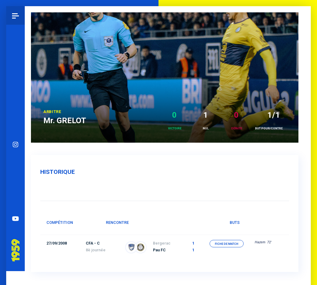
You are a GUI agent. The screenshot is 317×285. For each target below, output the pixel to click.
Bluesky (15, 141)
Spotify (15, 178)
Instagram (15, 123)
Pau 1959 (17, 221)
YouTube (15, 197)
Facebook (15, 160)
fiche (226, 243)
